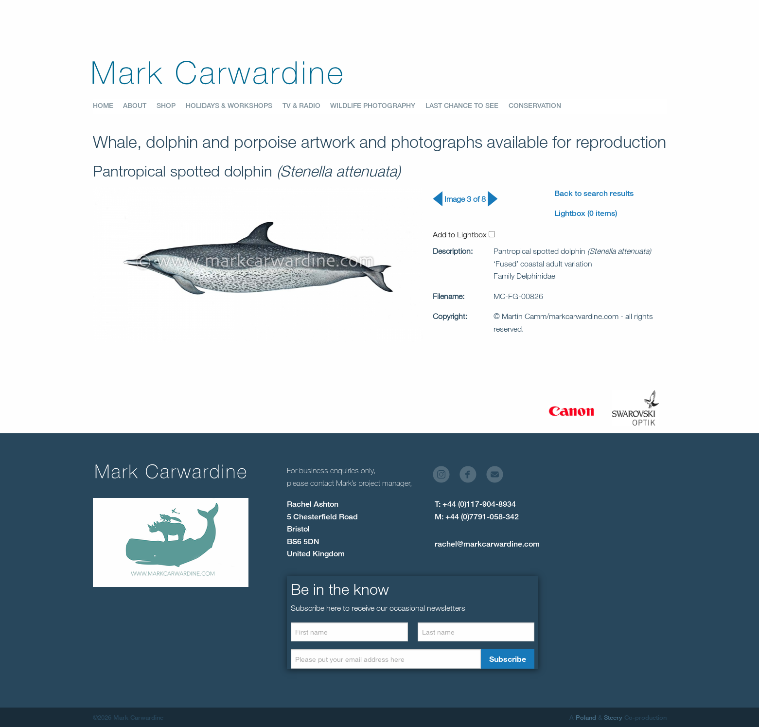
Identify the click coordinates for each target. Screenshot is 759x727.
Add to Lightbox (464, 234)
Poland (586, 717)
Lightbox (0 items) (585, 213)
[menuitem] (108, 106)
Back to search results (594, 193)
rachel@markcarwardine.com (487, 544)
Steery (613, 717)
